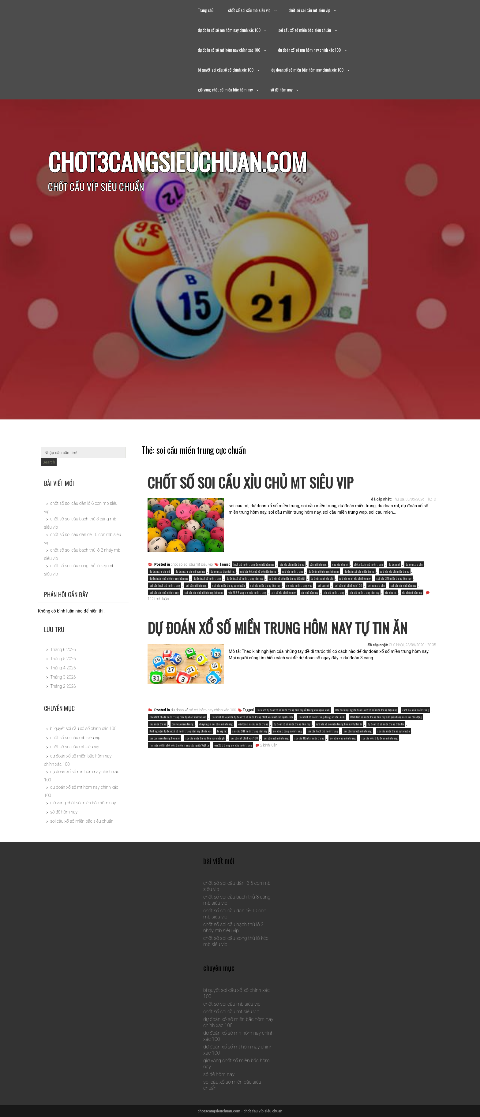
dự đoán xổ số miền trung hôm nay (245, 578)
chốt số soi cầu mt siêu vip (309, 10)
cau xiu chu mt (340, 564)
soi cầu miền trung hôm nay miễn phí (205, 763)
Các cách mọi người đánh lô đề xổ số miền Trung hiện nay (366, 735)
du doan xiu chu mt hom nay (190, 571)
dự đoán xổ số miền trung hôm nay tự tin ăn (339, 749)
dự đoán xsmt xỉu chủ (322, 578)
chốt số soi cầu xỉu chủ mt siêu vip (271, 480)
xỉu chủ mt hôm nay (412, 592)
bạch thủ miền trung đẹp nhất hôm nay (253, 564)
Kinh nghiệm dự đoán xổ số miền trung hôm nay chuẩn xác (180, 756)
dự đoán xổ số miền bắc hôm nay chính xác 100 (307, 69)
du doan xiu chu (414, 564)
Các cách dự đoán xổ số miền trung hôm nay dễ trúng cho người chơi (293, 735)
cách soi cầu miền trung (415, 735)
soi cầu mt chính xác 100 (348, 585)
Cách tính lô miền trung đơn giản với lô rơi (321, 742)
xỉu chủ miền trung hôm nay (364, 592)
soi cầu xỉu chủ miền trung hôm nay (203, 592)
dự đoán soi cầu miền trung (359, 571)
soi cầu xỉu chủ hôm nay (403, 585)
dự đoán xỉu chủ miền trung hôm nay (168, 578)
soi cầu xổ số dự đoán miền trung (379, 763)
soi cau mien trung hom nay (164, 763)
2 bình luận (268, 770)
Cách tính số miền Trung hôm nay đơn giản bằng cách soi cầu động (386, 742)
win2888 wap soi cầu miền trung (247, 592)
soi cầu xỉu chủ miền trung (164, 592)
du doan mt (394, 564)
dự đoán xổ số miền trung (207, 578)
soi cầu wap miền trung (343, 763)
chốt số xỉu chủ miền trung (368, 564)
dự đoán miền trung (292, 571)
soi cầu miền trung (196, 585)
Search (49, 462)
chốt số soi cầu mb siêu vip (249, 10)
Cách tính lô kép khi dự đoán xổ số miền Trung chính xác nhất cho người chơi (252, 742)
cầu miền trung (318, 564)
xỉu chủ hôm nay (309, 592)
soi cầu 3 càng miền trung (287, 756)
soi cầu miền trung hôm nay (265, 585)
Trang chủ (205, 10)
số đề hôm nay (281, 89)
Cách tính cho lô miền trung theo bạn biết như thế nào (177, 742)
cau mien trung (157, 749)
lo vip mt (222, 756)
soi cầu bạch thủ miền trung (164, 585)
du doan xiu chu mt (159, 571)
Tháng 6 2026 (63, 649)
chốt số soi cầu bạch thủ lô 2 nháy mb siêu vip (233, 927)
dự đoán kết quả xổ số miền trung (258, 571)
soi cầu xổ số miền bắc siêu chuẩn (304, 30)
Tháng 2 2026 (63, 686)
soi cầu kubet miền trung (357, 756)
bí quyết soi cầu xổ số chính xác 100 (225, 69)
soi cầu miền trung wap (299, 585)
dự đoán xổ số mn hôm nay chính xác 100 (229, 30)
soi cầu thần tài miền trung (309, 763)
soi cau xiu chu (376, 585)
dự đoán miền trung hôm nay (324, 571)
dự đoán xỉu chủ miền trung (394, 571)
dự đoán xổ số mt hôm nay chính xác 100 (229, 50)
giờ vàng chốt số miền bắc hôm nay (225, 89)
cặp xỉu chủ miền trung (291, 564)
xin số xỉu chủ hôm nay (284, 592)
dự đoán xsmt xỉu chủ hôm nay (355, 578)
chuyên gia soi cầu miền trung (216, 749)
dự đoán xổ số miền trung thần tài (287, 578)
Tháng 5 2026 (63, 658)
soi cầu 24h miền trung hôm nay (393, 578)
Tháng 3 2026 (63, 677)
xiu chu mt (390, 592)
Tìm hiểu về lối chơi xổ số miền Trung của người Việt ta (179, 770)
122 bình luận (158, 599)
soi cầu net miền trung (276, 763)
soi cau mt (323, 585)
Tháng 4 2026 (63, 667)
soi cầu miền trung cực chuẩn (228, 585)
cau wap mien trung (182, 749)
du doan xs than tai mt (222, 571)
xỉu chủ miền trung (334, 592)
